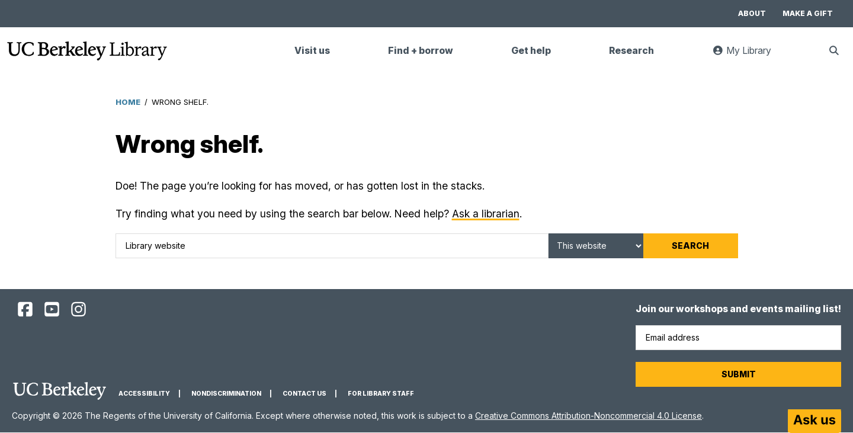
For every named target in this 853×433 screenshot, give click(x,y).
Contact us (304, 393)
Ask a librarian (486, 213)
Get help (531, 50)
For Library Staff (381, 393)
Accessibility (144, 393)
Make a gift (808, 13)
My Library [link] (748, 55)
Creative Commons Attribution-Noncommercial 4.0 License (588, 415)
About (752, 13)
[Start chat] (814, 421)
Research (631, 50)
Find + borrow (420, 50)
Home (128, 102)
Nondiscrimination (226, 393)
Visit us (312, 50)
